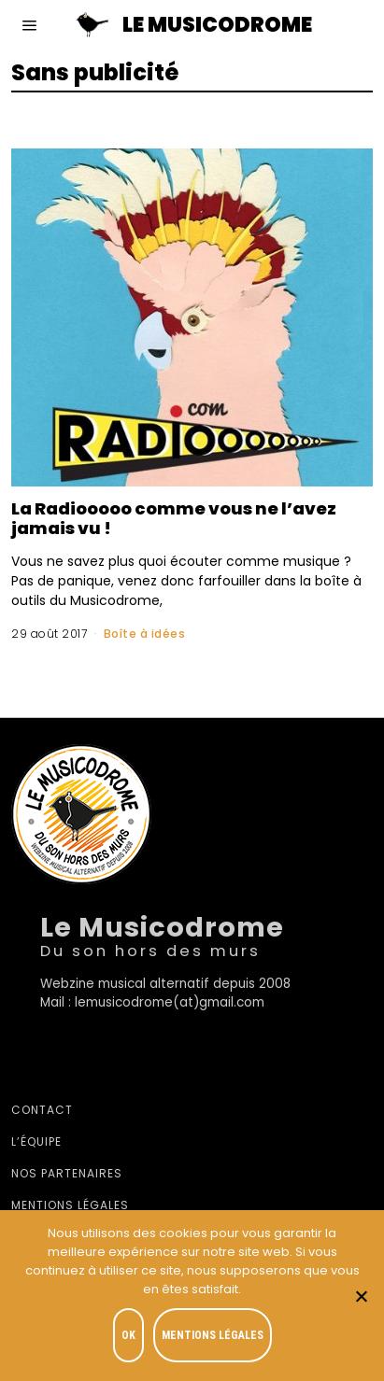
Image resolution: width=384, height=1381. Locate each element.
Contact (42, 1110)
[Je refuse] (360, 1296)
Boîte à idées (145, 633)
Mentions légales (70, 1205)
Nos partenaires (66, 1173)
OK (128, 1335)
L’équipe (36, 1141)
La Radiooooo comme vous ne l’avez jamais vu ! (173, 518)
